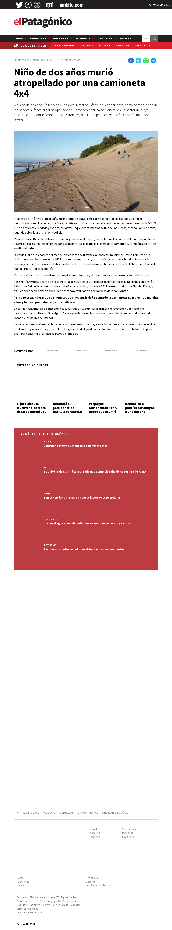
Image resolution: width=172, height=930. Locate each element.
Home (19, 38)
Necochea (33, 259)
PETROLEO (48, 493)
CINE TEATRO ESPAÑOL (115, 812)
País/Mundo (83, 38)
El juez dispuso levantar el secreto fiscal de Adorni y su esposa (31, 410)
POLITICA (86, 45)
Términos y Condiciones (98, 885)
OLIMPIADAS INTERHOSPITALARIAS (79, 812)
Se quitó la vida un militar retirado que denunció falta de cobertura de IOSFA (95, 471)
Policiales (60, 38)
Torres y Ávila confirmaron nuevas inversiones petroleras (82, 497)
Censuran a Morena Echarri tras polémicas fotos (76, 445)
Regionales (38, 38)
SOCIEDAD (48, 441)
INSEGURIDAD (64, 45)
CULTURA (123, 45)
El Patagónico (21, 59)
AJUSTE (104, 45)
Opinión (21, 885)
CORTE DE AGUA (51, 519)
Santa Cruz (127, 38)
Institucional (128, 836)
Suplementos (129, 829)
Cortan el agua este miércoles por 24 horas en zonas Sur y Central (87, 523)
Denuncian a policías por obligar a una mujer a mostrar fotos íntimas (139, 412)
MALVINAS (142, 45)
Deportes (105, 38)
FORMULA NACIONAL (27, 812)
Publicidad (127, 833)
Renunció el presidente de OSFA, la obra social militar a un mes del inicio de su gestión (68, 412)
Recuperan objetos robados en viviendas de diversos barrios (84, 549)
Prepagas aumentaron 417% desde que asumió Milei (103, 410)
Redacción (94, 836)
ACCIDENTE (49, 812)
